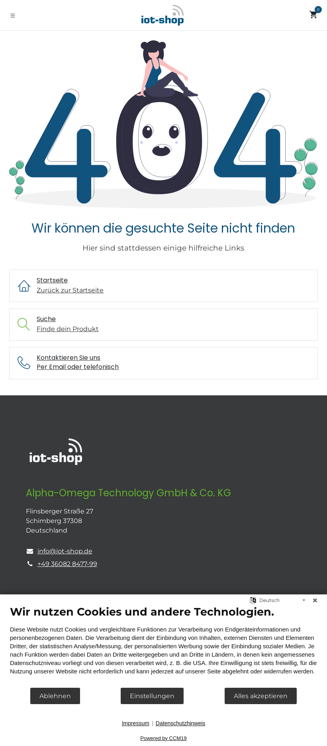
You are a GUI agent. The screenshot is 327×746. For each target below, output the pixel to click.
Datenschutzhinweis (181, 723)
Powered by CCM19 (163, 738)
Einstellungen (152, 696)
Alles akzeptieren (261, 696)
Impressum (135, 723)
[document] (163, 646)
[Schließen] (315, 600)
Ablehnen (55, 696)
